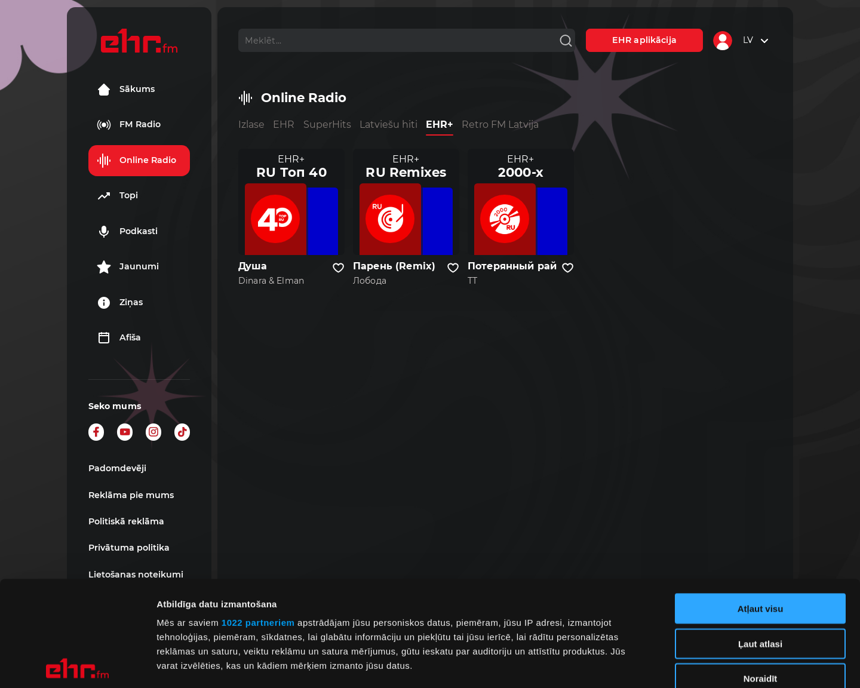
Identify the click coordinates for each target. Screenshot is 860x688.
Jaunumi (128, 267)
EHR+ (439, 124)
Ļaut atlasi (760, 538)
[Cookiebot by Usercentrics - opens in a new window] (77, 665)
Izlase (251, 124)
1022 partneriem (258, 517)
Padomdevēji (117, 468)
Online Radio (136, 160)
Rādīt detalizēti (651, 664)
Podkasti (127, 232)
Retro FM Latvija (500, 124)
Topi (117, 196)
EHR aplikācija (644, 40)
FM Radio (129, 125)
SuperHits (327, 124)
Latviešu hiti (388, 124)
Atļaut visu (761, 504)
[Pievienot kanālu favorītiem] (338, 268)
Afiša (119, 338)
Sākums (126, 89)
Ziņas (120, 303)
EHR (283, 124)
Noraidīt (761, 574)
